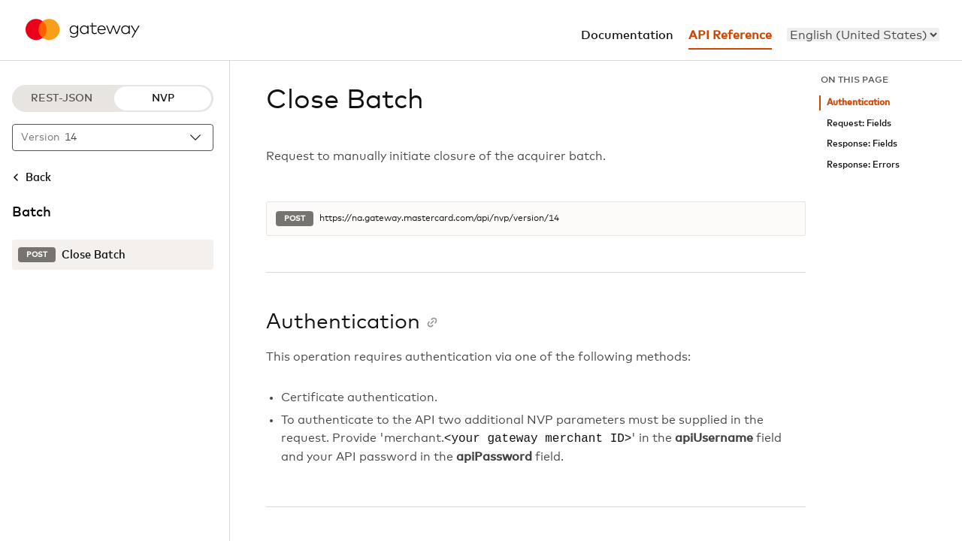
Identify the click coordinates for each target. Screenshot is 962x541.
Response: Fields (862, 144)
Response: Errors (863, 165)
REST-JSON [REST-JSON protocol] (61, 98)
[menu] (863, 34)
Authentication (858, 102)
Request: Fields (859, 123)
